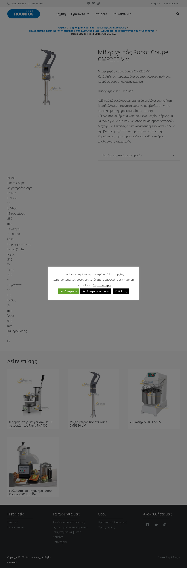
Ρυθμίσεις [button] (121, 291)
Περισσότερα (102, 285)
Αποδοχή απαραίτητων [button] (95, 291)
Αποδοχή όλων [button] (68, 291)
